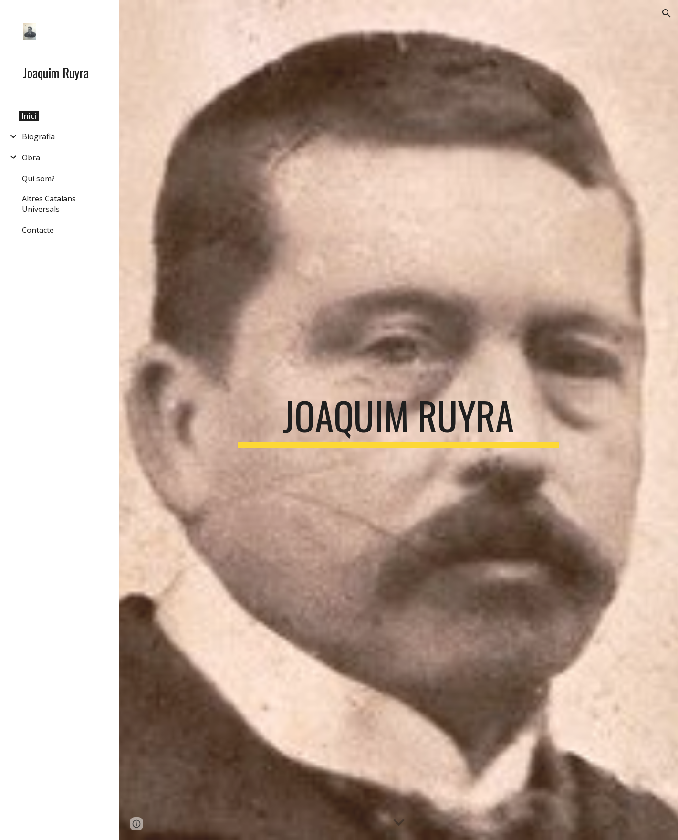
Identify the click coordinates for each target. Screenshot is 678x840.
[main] (398, 420)
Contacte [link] (38, 230)
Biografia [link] (38, 136)
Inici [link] (29, 116)
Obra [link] (31, 157)
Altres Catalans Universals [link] (49, 203)
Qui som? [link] (38, 178)
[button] (666, 13)
